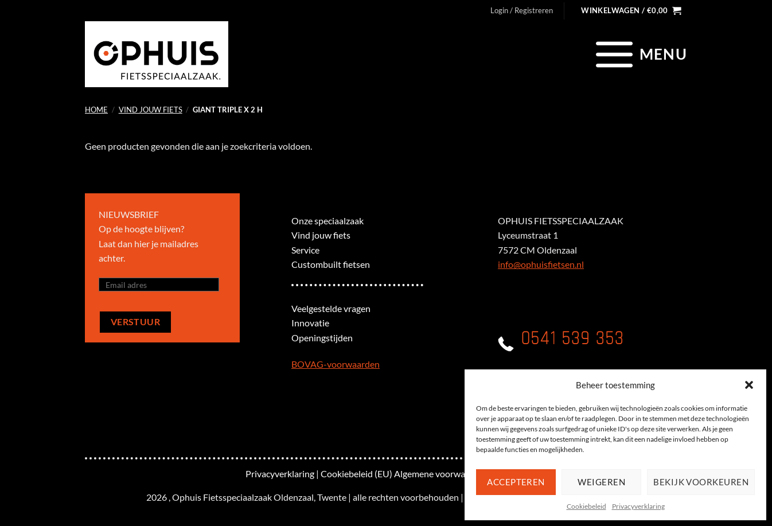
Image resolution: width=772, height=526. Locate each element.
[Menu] (639, 54)
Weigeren (601, 482)
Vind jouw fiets (150, 109)
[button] (749, 385)
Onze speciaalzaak (327, 220)
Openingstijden (322, 337)
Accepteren (516, 482)
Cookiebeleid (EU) (356, 473)
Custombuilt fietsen (330, 264)
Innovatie (310, 322)
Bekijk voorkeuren (700, 482)
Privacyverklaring (638, 506)
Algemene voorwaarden (441, 473)
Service (305, 249)
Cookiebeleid (586, 506)
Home (96, 109)
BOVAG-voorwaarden (335, 364)
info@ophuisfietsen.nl (541, 264)
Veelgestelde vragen (331, 308)
